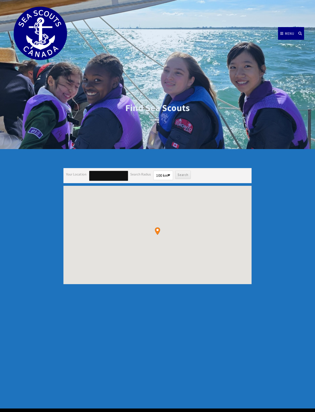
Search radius (140, 174)
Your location (76, 174)
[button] (157, 231)
